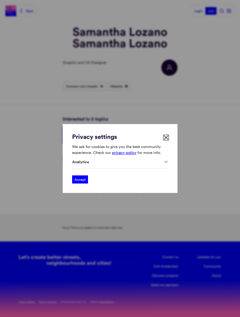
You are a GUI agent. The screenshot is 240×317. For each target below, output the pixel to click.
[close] (166, 137)
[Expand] (120, 161)
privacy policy (124, 152)
